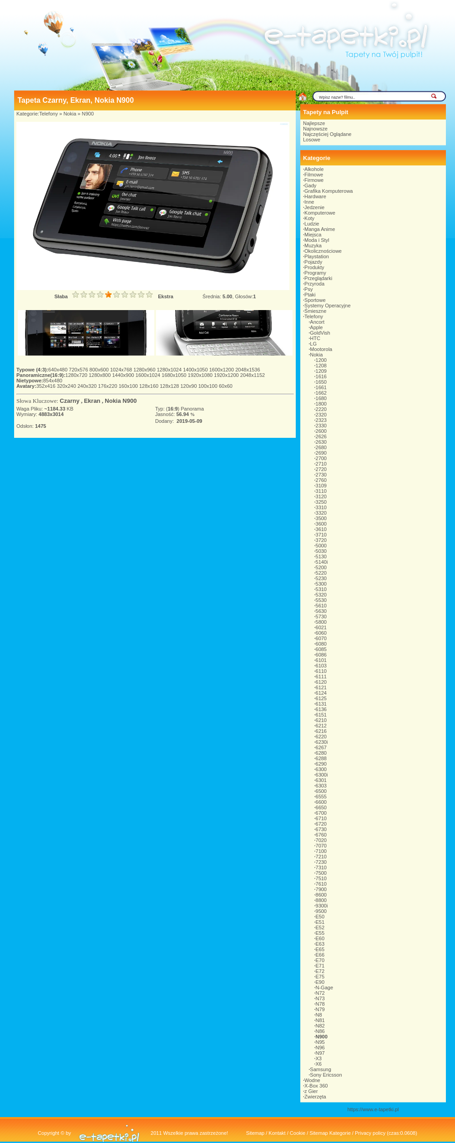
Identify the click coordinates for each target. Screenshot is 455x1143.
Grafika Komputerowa (328, 191)
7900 (321, 889)
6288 (321, 758)
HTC (315, 338)
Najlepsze (314, 123)
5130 (321, 556)
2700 (321, 458)
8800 (321, 900)
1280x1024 (170, 369)
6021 (321, 627)
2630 (321, 442)
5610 (321, 605)
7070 (321, 845)
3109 (321, 485)
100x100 (208, 386)
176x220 (108, 386)
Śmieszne (315, 311)
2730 (321, 474)
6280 (321, 753)
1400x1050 (196, 369)
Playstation (316, 256)
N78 (320, 1004)
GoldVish (320, 333)
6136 (321, 709)
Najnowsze (315, 128)
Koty (309, 218)
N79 (320, 1009)
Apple (316, 327)
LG (313, 343)
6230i (322, 742)
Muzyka (313, 245)
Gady (310, 185)
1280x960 (145, 369)
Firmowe (314, 180)
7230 (321, 862)
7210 (321, 856)
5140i (322, 562)
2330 (321, 425)
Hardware (315, 196)
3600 (321, 523)
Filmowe (313, 174)
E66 (320, 955)
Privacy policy (370, 1133)
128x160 (149, 386)
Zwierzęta (315, 1096)
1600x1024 (149, 375)
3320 (321, 513)
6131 (321, 704)
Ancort (317, 322)
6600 (321, 802)
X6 (319, 1064)
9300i (322, 905)
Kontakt (276, 1133)
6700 (321, 813)
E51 (320, 922)
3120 (321, 496)
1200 (321, 360)
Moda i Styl (316, 240)
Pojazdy (313, 262)
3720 (321, 540)
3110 (321, 491)
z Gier (311, 1091)
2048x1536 (247, 369)
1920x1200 (227, 375)
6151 (321, 714)
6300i (322, 774)
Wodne (312, 1080)
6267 (321, 747)
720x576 (79, 369)
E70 (320, 960)
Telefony (48, 113)
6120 (321, 682)
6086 (321, 654)
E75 (320, 976)
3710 (321, 534)
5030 (321, 551)
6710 (321, 818)
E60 (320, 938)
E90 (320, 982)
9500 (321, 911)
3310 (321, 507)
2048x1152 (252, 375)
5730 (321, 616)
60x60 (226, 386)
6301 (321, 780)
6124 (321, 693)
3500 (321, 518)
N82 (320, 1025)
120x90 (189, 386)
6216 (321, 731)
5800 (321, 622)
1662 (321, 393)
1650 (321, 382)
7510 (321, 878)
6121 (321, 687)
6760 (321, 834)
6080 (321, 644)
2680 (321, 447)
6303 (321, 785)
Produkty (314, 267)
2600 (321, 431)
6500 (321, 791)
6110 (321, 671)
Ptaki (309, 294)
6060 (321, 633)
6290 (321, 764)
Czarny (69, 400)
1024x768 (121, 369)
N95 (320, 1042)
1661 (321, 387)
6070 (321, 638)
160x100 (129, 386)
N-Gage (325, 987)
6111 (321, 676)
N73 (320, 998)
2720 (321, 469)
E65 (320, 949)
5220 (321, 573)
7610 (321, 884)
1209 (321, 371)
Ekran (92, 400)
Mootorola (321, 349)
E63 (320, 944)
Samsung (320, 1069)
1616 (321, 376)
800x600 (100, 369)
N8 (319, 1015)
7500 (321, 873)
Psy (308, 289)
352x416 (46, 386)
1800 (321, 403)
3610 (321, 529)
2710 (321, 463)
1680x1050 (175, 375)
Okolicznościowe (323, 251)
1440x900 (123, 375)
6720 (321, 824)
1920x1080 (201, 375)
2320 (321, 414)
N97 (320, 1053)
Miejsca (312, 234)
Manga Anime (319, 229)
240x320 (87, 386)
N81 (320, 1020)
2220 (321, 409)
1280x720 (77, 375)
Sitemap (255, 1133)
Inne (309, 202)
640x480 (58, 369)
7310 (321, 867)
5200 (321, 567)
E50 (320, 916)
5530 (321, 600)
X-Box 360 (316, 1085)
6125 (321, 698)
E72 (320, 971)
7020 (321, 840)
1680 (321, 398)
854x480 (52, 380)
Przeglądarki (318, 278)
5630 (321, 611)
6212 (321, 725)
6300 (321, 769)
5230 (321, 578)
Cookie (297, 1133)
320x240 (67, 386)
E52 (320, 927)
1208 (321, 365)
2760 (321, 480)
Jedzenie (314, 207)
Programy (315, 273)
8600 (321, 894)
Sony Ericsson (326, 1075)
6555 (321, 796)
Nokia (69, 113)
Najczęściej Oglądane (327, 134)
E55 (320, 933)
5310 (321, 589)
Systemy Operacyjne (327, 305)
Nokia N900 (120, 400)
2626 (321, 436)
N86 (320, 1031)
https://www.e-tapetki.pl (373, 1109)
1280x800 (100, 375)
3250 (321, 502)
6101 (321, 660)
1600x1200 (222, 369)
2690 (321, 453)
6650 (321, 807)
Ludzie (311, 223)
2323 (321, 420)
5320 (321, 594)
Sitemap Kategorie (330, 1133)
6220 (321, 736)
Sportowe (314, 300)
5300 (321, 584)
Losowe (311, 139)
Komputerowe (319, 213)
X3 (319, 1058)
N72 (320, 993)
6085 (321, 649)
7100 (321, 851)
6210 (321, 720)
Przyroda (314, 283)
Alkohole (314, 169)
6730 (321, 829)
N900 (88, 113)
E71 (320, 965)
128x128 (170, 386)
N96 (320, 1047)
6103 (321, 665)
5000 (321, 545)
